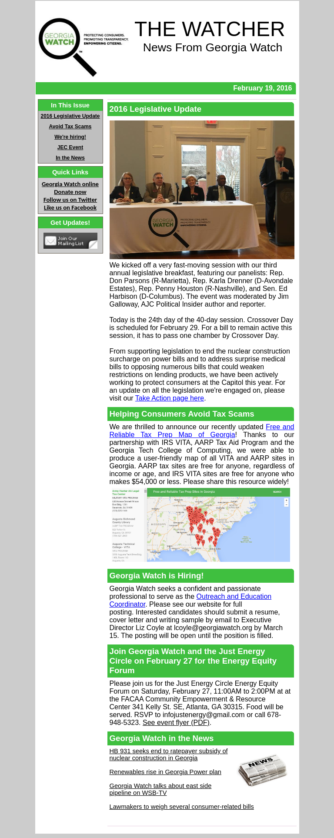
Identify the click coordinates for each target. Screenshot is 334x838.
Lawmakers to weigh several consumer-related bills (182, 806)
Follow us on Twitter (70, 200)
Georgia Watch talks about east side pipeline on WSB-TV (161, 789)
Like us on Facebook (70, 207)
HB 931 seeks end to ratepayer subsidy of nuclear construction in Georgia (169, 754)
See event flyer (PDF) (176, 722)
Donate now (70, 192)
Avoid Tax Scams (70, 127)
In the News (70, 158)
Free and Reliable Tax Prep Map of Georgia (202, 430)
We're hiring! (70, 137)
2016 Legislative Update (70, 116)
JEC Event (70, 147)
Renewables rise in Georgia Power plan (165, 771)
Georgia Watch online (70, 184)
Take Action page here (169, 398)
